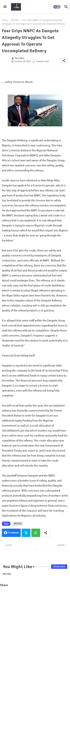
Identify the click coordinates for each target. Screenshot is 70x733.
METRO (15, 20)
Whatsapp (35, 533)
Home (5, 20)
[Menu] (5, 7)
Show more (59, 566)
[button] (57, 7)
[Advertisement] (35, 626)
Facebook (13, 532)
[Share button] (45, 533)
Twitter (26, 533)
